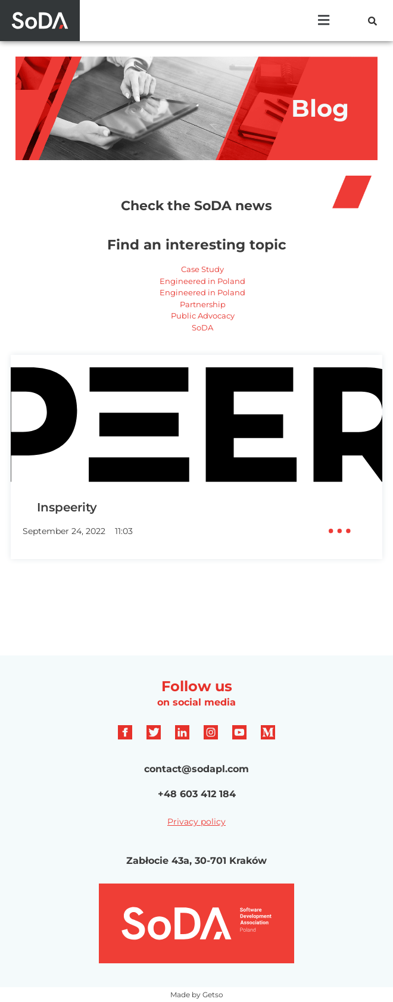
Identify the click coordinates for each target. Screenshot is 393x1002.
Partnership (203, 304)
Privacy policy (196, 821)
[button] (324, 20)
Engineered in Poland (202, 281)
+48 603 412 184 (197, 794)
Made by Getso (196, 994)
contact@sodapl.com (196, 769)
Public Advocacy (203, 315)
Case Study (202, 269)
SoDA (202, 327)
